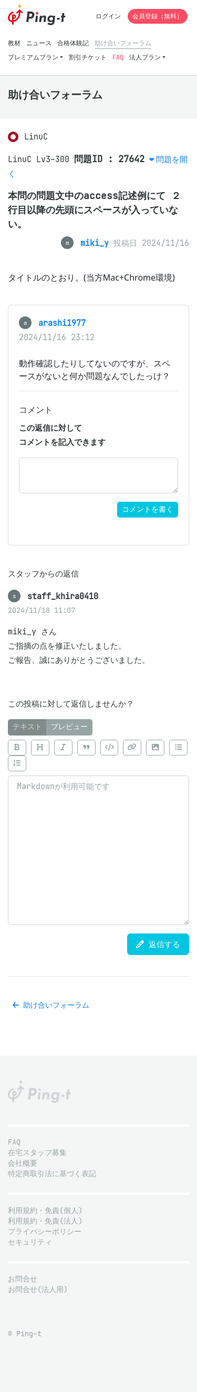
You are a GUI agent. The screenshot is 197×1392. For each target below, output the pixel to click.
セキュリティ (30, 1242)
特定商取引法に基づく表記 (52, 1173)
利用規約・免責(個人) (45, 1210)
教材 (14, 43)
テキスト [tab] (27, 726)
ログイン (108, 16)
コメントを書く (147, 509)
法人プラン (145, 57)
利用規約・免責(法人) (45, 1221)
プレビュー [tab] (69, 726)
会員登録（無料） (157, 16)
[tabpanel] (98, 830)
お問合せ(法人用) (38, 1289)
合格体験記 (73, 43)
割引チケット (88, 57)
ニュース (38, 43)
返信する (158, 944)
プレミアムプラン (33, 57)
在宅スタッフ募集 (37, 1152)
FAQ (117, 57)
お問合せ (22, 1279)
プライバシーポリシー (44, 1231)
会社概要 (22, 1163)
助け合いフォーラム (123, 43)
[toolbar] (98, 755)
